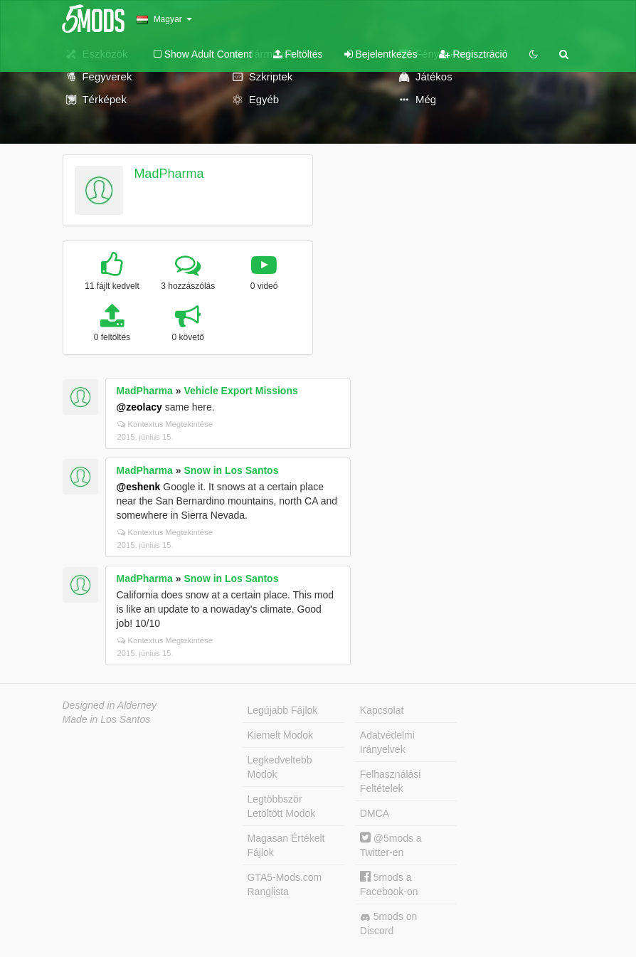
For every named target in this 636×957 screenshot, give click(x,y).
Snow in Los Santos (231, 470)
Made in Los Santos (107, 719)
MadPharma (168, 173)
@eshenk (139, 486)
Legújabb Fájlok (283, 710)
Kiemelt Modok (281, 735)
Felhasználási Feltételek (390, 781)
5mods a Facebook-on (389, 884)
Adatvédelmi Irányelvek (387, 742)
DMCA (374, 813)
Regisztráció (473, 54)
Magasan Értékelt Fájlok (286, 845)
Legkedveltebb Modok (280, 767)
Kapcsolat (381, 710)
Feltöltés (298, 54)
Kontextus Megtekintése (165, 424)
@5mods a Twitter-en (391, 845)
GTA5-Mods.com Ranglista (285, 884)
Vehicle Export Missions (240, 390)
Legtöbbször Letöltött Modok (282, 806)
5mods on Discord (388, 923)
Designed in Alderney (110, 705)
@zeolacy (139, 407)
